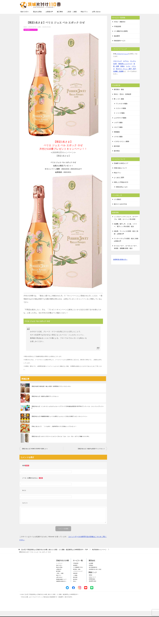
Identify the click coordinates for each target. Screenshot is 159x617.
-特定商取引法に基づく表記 (95, 575)
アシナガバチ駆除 (121, 109)
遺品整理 (117, 42)
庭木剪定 (117, 157)
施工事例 (60, 17)
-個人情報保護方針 (93, 573)
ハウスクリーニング (122, 60)
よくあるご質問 (119, 183)
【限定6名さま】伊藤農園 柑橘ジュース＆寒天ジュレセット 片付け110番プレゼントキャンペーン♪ (59, 422)
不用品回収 (117, 32)
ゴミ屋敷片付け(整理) (121, 37)
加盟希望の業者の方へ (120, 266)
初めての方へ (24, 17)
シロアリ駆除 (118, 128)
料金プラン (84, 17)
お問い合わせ (96, 17)
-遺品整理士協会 (92, 587)
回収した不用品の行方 (121, 188)
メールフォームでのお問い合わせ (121, 11)
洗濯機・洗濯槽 (118, 77)
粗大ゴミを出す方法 (120, 210)
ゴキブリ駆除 (118, 133)
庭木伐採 (117, 152)
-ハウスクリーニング (77, 577)
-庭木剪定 (75, 585)
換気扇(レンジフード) (125, 70)
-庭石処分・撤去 (76, 575)
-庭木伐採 (75, 583)
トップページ (59, 569)
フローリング (117, 67)
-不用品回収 (75, 569)
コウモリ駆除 (118, 142)
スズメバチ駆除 (121, 114)
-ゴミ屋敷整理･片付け (78, 573)
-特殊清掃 (75, 579)
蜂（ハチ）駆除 (119, 105)
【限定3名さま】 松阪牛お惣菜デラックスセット (45, 402)
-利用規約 (91, 571)
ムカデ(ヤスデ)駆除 (120, 124)
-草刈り (74, 587)
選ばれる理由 (37, 17)
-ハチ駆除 (75, 581)
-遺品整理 (75, 571)
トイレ (128, 72)
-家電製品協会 (92, 585)
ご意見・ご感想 (72, 17)
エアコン (126, 67)
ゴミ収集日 (117, 205)
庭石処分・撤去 (119, 95)
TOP (54, 555)
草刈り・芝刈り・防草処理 (122, 100)
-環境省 (90, 581)
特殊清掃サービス (119, 47)
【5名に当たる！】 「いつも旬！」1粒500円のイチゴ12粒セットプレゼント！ (54, 432)
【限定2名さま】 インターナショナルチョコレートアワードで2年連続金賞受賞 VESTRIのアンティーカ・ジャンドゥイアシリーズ (67, 413)
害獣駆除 (117, 138)
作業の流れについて (120, 174)
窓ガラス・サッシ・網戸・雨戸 (126, 75)
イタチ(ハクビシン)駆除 (121, 147)
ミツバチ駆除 (120, 119)
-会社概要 (91, 569)
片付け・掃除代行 (119, 28)
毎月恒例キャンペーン (30, 35)
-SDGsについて (92, 583)
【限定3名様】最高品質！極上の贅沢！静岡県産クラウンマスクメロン (51, 392)
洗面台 (122, 72)
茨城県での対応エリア (121, 169)
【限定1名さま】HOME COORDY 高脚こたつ (34, 454)
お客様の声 (49, 17)
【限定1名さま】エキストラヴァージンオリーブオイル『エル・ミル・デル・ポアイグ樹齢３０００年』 (60, 442)
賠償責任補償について (61, 585)
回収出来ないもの (121, 193)
